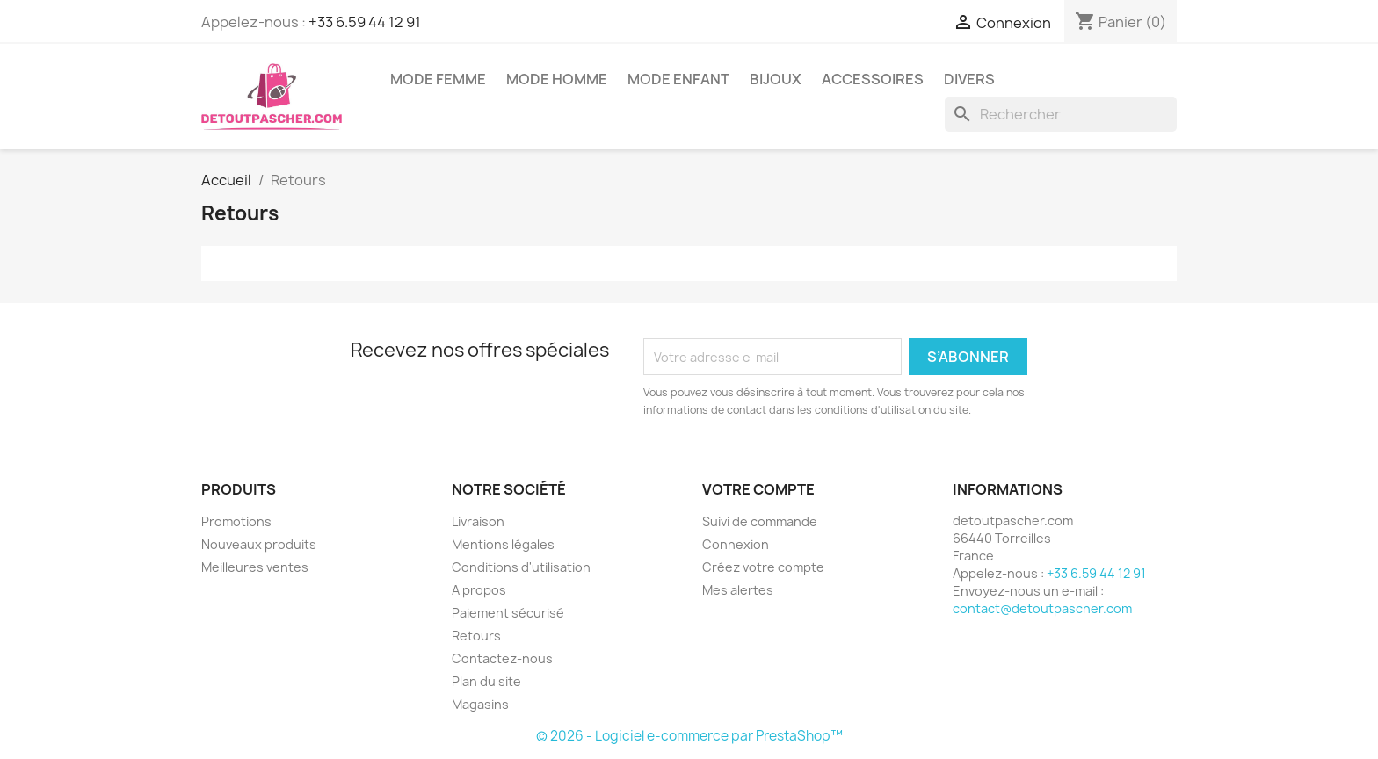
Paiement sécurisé (508, 612)
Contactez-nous (502, 658)
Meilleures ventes (254, 567)
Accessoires (873, 79)
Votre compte (758, 489)
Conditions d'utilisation (521, 567)
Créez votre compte (763, 567)
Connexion (735, 544)
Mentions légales (503, 544)
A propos (479, 590)
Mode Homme (556, 79)
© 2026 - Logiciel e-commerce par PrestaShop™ (689, 735)
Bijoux (775, 79)
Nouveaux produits (258, 544)
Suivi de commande (759, 521)
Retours (476, 635)
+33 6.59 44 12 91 (364, 22)
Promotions (236, 521)
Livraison (478, 521)
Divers (969, 79)
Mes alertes (737, 590)
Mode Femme (438, 79)
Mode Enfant (678, 79)
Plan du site (486, 681)
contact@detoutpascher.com (1042, 608)
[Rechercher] (1061, 114)
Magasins (480, 704)
